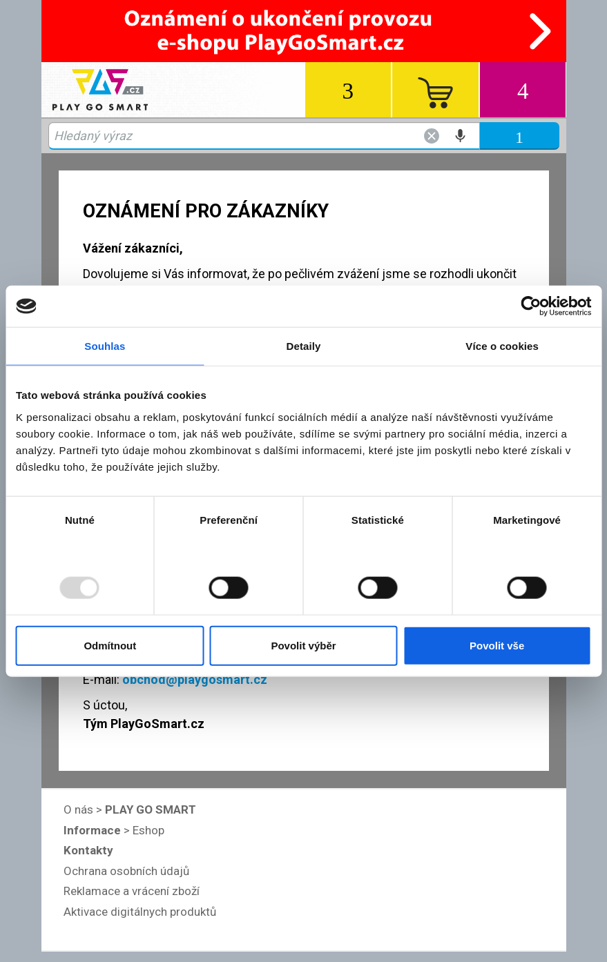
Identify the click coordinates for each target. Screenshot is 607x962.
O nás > (130, 809)
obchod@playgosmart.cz (194, 679)
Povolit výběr (303, 645)
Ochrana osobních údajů (126, 871)
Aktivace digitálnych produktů (140, 912)
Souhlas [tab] (104, 346)
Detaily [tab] (304, 346)
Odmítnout (110, 645)
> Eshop (114, 830)
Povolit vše (497, 645)
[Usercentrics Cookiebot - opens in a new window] (530, 306)
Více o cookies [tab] (502, 346)
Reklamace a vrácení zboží (132, 891)
